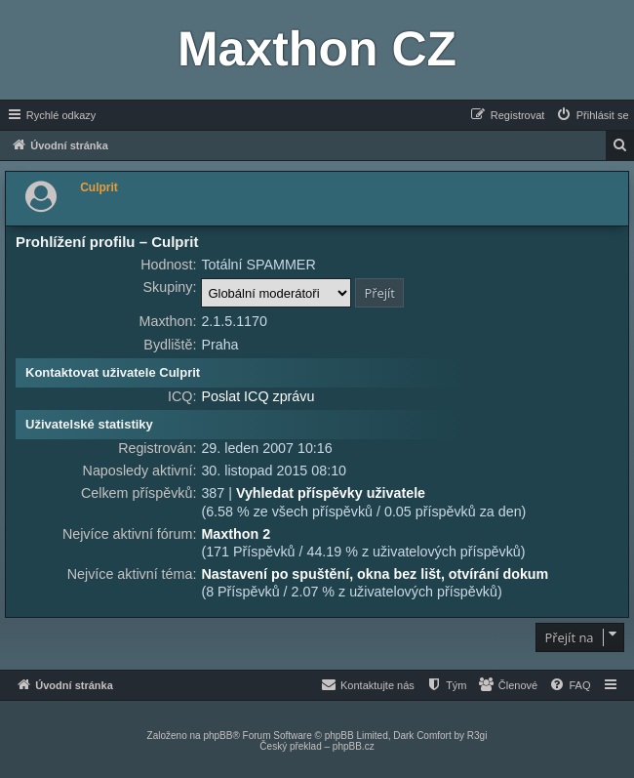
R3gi (477, 735)
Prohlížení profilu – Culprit (107, 241)
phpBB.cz (354, 746)
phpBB (217, 735)
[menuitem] (592, 115)
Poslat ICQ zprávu (257, 396)
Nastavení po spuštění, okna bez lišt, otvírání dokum (374, 574)
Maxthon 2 (235, 534)
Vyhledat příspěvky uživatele (330, 493)
